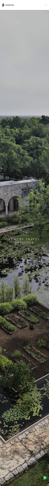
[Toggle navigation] (46, 5)
